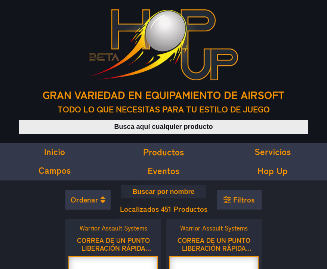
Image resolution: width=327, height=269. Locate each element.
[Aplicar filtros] (239, 200)
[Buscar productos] (163, 127)
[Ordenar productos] (88, 200)
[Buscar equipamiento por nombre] (163, 191)
